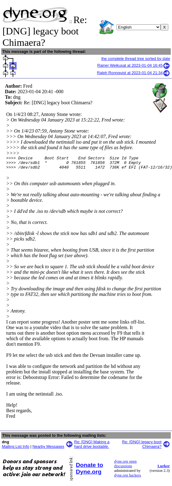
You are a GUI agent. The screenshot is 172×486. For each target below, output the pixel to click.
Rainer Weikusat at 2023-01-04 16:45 (133, 65)
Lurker (164, 469)
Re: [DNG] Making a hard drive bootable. (92, 447)
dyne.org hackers (127, 478)
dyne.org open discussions (125, 466)
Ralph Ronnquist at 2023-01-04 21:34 (133, 72)
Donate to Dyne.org (89, 471)
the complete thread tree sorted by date (135, 58)
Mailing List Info (15, 449)
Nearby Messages (48, 449)
